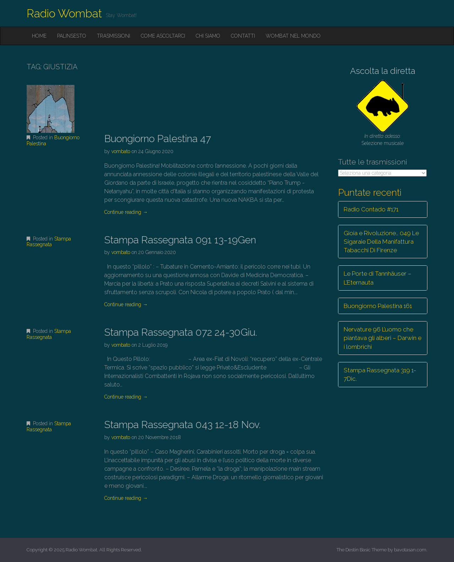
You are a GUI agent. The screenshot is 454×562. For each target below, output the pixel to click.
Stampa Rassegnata (49, 242)
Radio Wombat (64, 13)
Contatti (243, 36)
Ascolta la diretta (382, 71)
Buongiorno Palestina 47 (157, 139)
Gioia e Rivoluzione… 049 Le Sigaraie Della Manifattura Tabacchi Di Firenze (381, 241)
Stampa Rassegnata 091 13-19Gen (180, 240)
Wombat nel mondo (293, 36)
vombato (120, 151)
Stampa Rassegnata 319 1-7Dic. (380, 374)
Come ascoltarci (163, 36)
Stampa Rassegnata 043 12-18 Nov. (182, 425)
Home (39, 36)
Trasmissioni (113, 36)
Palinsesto (71, 36)
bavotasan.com (410, 549)
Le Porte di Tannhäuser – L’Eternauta (377, 278)
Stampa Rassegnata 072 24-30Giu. (180, 332)
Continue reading (126, 212)
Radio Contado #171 (371, 209)
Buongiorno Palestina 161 (378, 305)
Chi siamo (208, 36)
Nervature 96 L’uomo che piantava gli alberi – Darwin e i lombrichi (382, 338)
